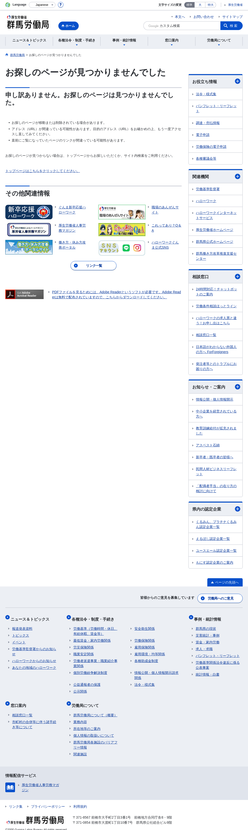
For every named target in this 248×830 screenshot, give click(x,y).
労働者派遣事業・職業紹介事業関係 (95, 660)
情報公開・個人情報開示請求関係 (156, 672)
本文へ (180, 16)
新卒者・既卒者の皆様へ (214, 458)
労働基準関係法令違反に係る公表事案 (218, 662)
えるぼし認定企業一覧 (213, 540)
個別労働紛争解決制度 (90, 670)
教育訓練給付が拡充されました (216, 431)
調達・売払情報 (208, 123)
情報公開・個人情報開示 (214, 401)
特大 (211, 5)
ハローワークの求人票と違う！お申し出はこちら (216, 321)
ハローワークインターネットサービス (216, 216)
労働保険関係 (144, 638)
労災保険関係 (83, 645)
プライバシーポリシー (48, 800)
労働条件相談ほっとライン (216, 307)
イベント (19, 639)
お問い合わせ (204, 16)
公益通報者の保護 (87, 682)
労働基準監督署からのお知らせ (34, 648)
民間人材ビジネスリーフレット (216, 472)
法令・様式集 (206, 94)
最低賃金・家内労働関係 (92, 638)
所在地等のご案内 (87, 723)
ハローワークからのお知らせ (34, 658)
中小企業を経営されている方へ (216, 415)
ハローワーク (206, 202)
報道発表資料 (22, 626)
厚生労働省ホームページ (214, 230)
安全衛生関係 (144, 626)
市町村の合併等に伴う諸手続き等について (34, 718)
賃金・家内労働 (207, 639)
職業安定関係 (83, 651)
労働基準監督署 (208, 190)
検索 (234, 26)
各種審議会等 (206, 159)
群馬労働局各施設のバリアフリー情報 (95, 738)
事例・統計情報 (209, 618)
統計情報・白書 (207, 672)
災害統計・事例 (207, 633)
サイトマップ (232, 16)
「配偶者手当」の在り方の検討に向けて (216, 489)
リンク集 (16, 800)
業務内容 (80, 716)
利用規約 (80, 800)
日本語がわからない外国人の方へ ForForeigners (216, 350)
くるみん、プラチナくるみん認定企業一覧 (216, 525)
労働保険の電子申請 (211, 147)
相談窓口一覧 (206, 336)
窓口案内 (20, 701)
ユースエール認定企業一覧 (216, 552)
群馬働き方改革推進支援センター (216, 256)
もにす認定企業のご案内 (214, 564)
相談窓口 (216, 277)
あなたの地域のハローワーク (34, 665)
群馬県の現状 (206, 626)
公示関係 (80, 689)
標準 (189, 5)
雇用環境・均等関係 (149, 651)
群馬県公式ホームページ (214, 242)
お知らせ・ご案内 (216, 388)
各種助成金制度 (146, 658)
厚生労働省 (235, 5)
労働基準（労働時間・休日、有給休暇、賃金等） (95, 628)
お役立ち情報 (216, 81)
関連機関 (216, 177)
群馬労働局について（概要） (95, 709)
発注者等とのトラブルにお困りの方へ (216, 367)
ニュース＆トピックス (31, 618)
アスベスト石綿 (208, 446)
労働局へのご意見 (221, 599)
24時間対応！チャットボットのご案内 (216, 292)
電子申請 (202, 135)
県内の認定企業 (216, 510)
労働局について (87, 701)
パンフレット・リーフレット (216, 108)
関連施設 (80, 748)
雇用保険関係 (144, 645)
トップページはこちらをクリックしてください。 (42, 171)
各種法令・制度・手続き (94, 618)
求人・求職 (204, 646)
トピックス (20, 633)
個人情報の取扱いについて (93, 729)
